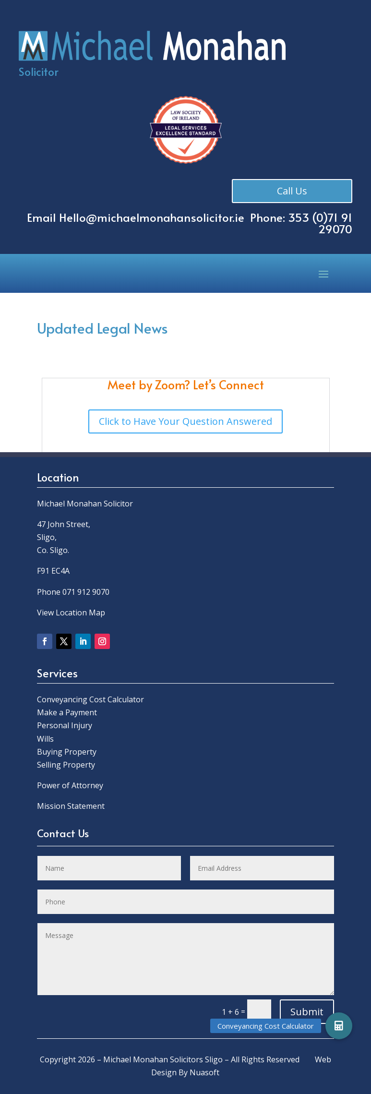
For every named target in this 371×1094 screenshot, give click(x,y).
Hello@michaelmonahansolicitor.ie (151, 217)
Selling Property (66, 764)
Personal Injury (64, 725)
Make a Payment (67, 712)
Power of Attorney (70, 785)
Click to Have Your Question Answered (185, 421)
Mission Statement (72, 806)
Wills (45, 738)
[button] (338, 1025)
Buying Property (66, 751)
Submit (306, 1011)
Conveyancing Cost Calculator (90, 699)
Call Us (293, 190)
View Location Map (71, 612)
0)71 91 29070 (334, 223)
